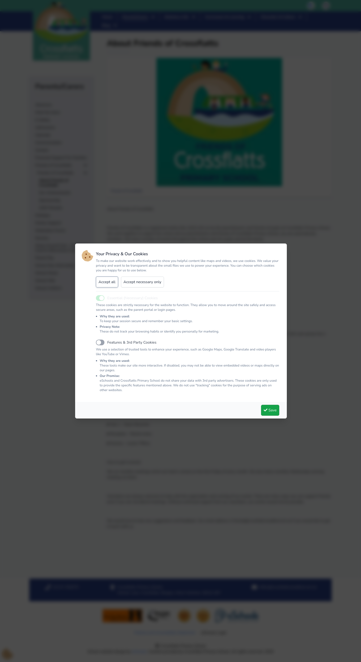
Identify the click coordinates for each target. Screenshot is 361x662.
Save (270, 410)
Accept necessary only (142, 282)
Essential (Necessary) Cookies (132, 298)
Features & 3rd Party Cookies (131, 342)
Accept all (107, 282)
